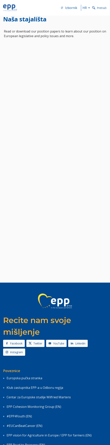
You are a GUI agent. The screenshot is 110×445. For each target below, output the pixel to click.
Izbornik (68, 8)
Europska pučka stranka (24, 378)
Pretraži (99, 8)
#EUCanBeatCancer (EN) (24, 426)
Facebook (13, 343)
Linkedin (77, 343)
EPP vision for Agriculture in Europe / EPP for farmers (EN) (49, 435)
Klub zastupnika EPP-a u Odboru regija (35, 387)
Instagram (14, 352)
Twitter (35, 343)
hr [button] (86, 7)
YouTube (56, 343)
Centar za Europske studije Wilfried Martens (39, 397)
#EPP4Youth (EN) (19, 416)
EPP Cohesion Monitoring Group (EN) (34, 407)
